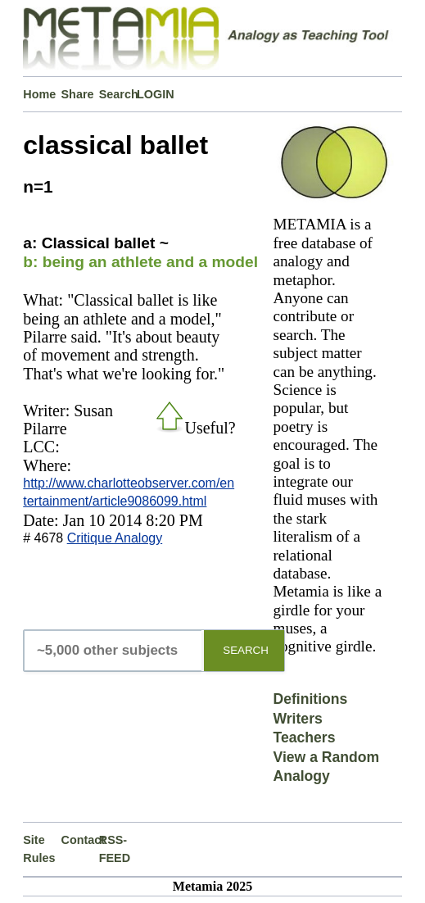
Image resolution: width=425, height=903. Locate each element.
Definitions (310, 699)
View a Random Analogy (326, 766)
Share (77, 94)
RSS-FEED (114, 848)
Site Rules (39, 848)
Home (39, 94)
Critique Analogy (115, 538)
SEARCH (246, 650)
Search (118, 94)
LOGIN (155, 94)
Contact (80, 839)
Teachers (304, 737)
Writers (297, 718)
